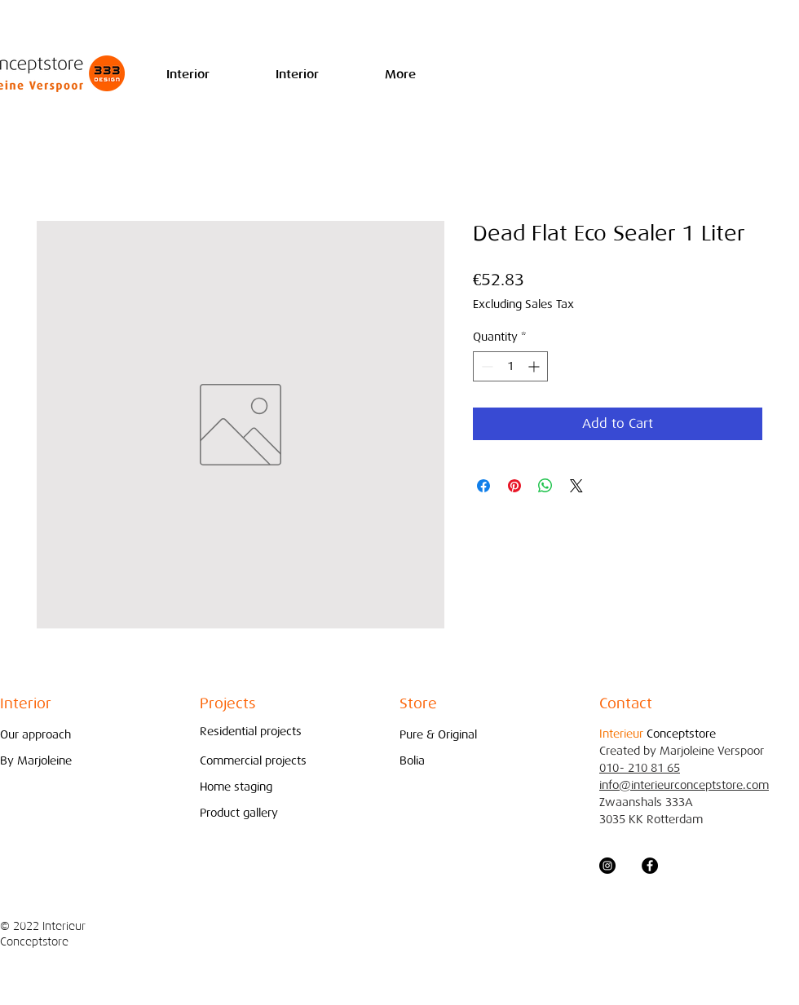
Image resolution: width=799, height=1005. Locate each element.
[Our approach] (43, 734)
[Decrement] (485, 366)
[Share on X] (576, 486)
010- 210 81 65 (639, 768)
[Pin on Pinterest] (514, 486)
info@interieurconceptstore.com (684, 785)
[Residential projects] (255, 731)
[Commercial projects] (253, 761)
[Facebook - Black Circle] (650, 865)
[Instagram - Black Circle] (607, 865)
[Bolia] (443, 761)
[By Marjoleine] (43, 761)
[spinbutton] (510, 366)
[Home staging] (243, 787)
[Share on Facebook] (483, 486)
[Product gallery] (243, 813)
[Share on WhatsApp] (545, 486)
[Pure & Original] (443, 734)
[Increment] (535, 366)
